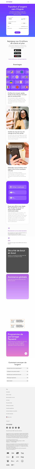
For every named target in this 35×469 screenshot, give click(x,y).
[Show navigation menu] (28, 2)
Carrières (8, 400)
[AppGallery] (17, 56)
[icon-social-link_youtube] (13, 428)
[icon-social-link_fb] (7, 428)
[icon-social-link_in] (10, 428)
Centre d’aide (8, 394)
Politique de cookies (9, 405)
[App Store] (17, 50)
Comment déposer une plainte (11, 410)
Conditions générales (10, 408)
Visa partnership (9, 402)
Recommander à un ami (10, 397)
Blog (7, 389)
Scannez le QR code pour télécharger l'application (17, 59)
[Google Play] (17, 53)
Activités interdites (9, 413)
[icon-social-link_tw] (19, 428)
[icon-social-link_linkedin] (16, 428)
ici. (19, 434)
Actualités (8, 391)
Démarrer (17, 32)
